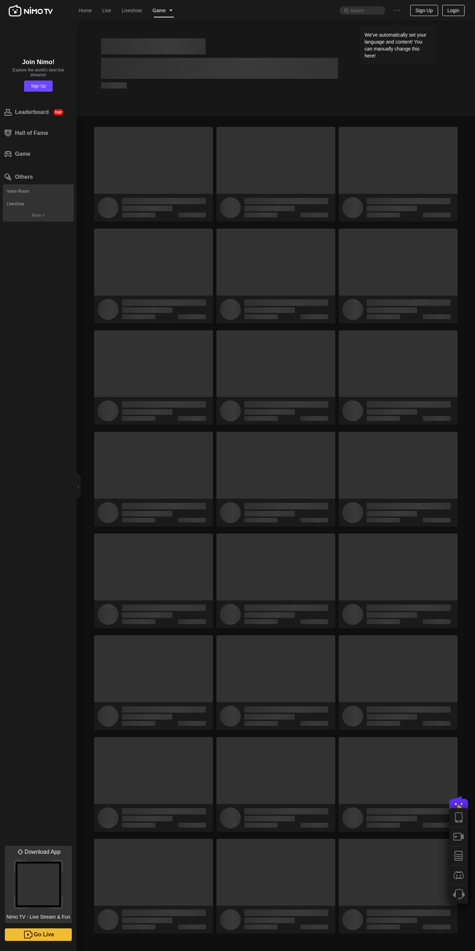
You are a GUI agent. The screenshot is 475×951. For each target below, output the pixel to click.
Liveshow (15, 203)
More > (38, 215)
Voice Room (18, 191)
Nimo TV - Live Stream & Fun (38, 883)
